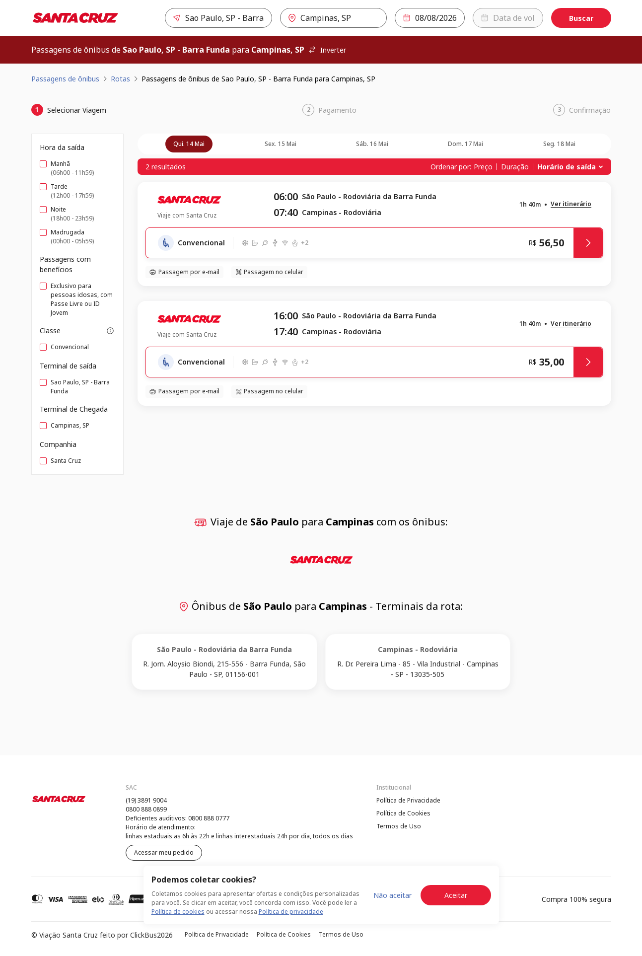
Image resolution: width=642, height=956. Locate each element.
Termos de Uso (398, 826)
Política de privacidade (291, 911)
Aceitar (455, 895)
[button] (571, 204)
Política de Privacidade (408, 800)
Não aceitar (392, 895)
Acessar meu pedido (164, 852)
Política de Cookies (403, 813)
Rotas (120, 78)
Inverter (327, 50)
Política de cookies (178, 911)
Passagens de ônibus (65, 78)
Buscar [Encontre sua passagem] (581, 18)
